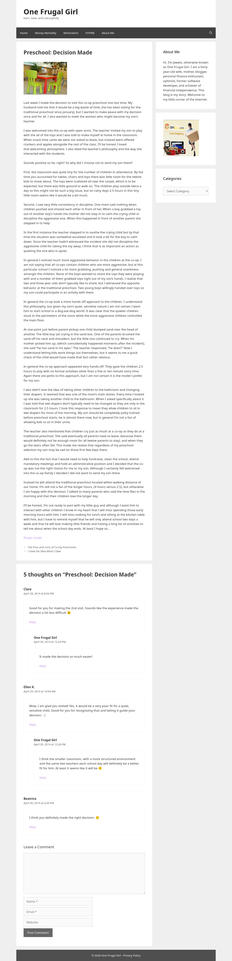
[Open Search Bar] (211, 32)
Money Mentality (45, 33)
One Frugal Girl (51, 12)
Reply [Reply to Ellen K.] (32, 724)
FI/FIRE (90, 33)
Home (24, 33)
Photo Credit (33, 538)
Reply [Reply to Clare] (32, 622)
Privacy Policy (131, 955)
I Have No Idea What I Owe (44, 551)
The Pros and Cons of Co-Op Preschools (52, 547)
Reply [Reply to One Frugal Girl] (43, 666)
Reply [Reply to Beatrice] (32, 827)
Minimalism (70, 33)
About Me (108, 33)
